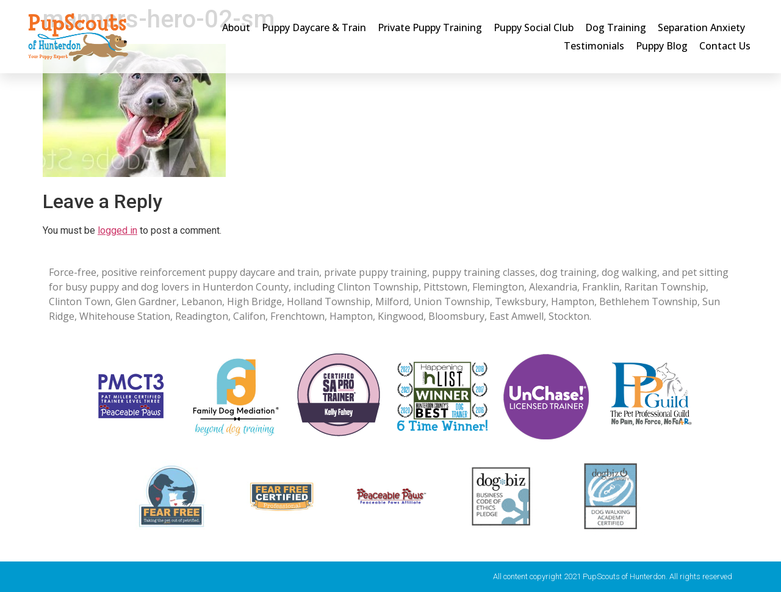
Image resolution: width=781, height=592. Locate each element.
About (236, 27)
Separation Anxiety (701, 27)
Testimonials (594, 45)
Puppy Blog (662, 45)
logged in (117, 230)
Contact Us (724, 45)
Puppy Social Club (534, 27)
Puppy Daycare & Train (314, 27)
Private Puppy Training (430, 27)
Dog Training (615, 27)
